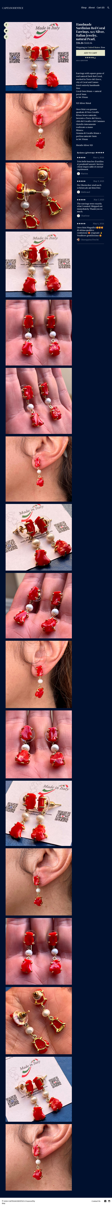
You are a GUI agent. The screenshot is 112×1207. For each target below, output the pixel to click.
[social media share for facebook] (6, 24)
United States (94, 47)
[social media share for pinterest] (6, 37)
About (91, 7)
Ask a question (82, 60)
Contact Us (96, 1201)
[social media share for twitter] (6, 31)
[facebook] (105, 1201)
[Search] (108, 8)
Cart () (100, 7)
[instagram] (109, 1201)
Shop (84, 7)
